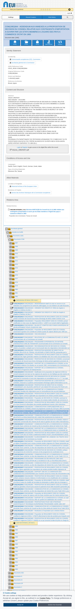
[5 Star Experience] (50, 9)
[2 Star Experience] (44, 9)
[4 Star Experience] (48, 9)
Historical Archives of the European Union (23, 186)
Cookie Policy (45, 598)
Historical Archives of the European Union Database (20, 4)
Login (69, 13)
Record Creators (31, 17)
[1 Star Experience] (42, 9)
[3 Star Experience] (46, 9)
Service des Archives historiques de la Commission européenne (29, 193)
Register (24, 147)
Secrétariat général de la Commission (21, 63)
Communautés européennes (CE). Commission (24, 59)
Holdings (10, 17)
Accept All (20, 605)
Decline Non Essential (55, 605)
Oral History (52, 17)
